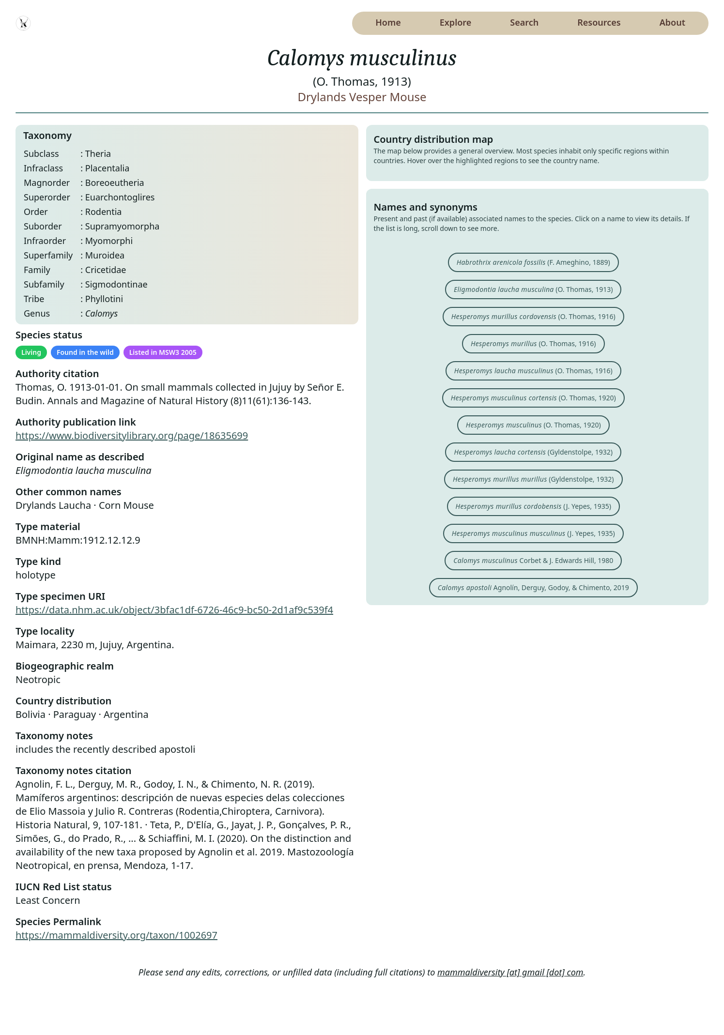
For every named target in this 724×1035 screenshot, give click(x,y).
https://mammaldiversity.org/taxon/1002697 (116, 935)
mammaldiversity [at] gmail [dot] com (510, 972)
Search (524, 22)
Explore (456, 22)
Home (388, 22)
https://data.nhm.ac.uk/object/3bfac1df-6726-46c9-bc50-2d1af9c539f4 (174, 609)
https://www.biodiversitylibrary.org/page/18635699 (131, 435)
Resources (598, 22)
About (672, 22)
